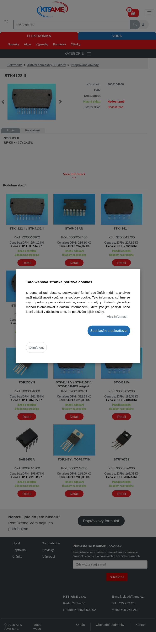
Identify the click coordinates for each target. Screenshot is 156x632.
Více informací (117, 316)
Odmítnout (36, 347)
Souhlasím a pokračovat (108, 330)
